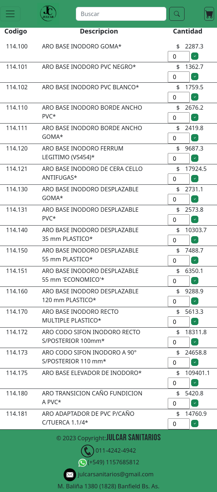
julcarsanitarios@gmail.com (108, 474)
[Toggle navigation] (10, 14)
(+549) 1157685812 (108, 463)
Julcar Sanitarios (133, 437)
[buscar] (121, 14)
